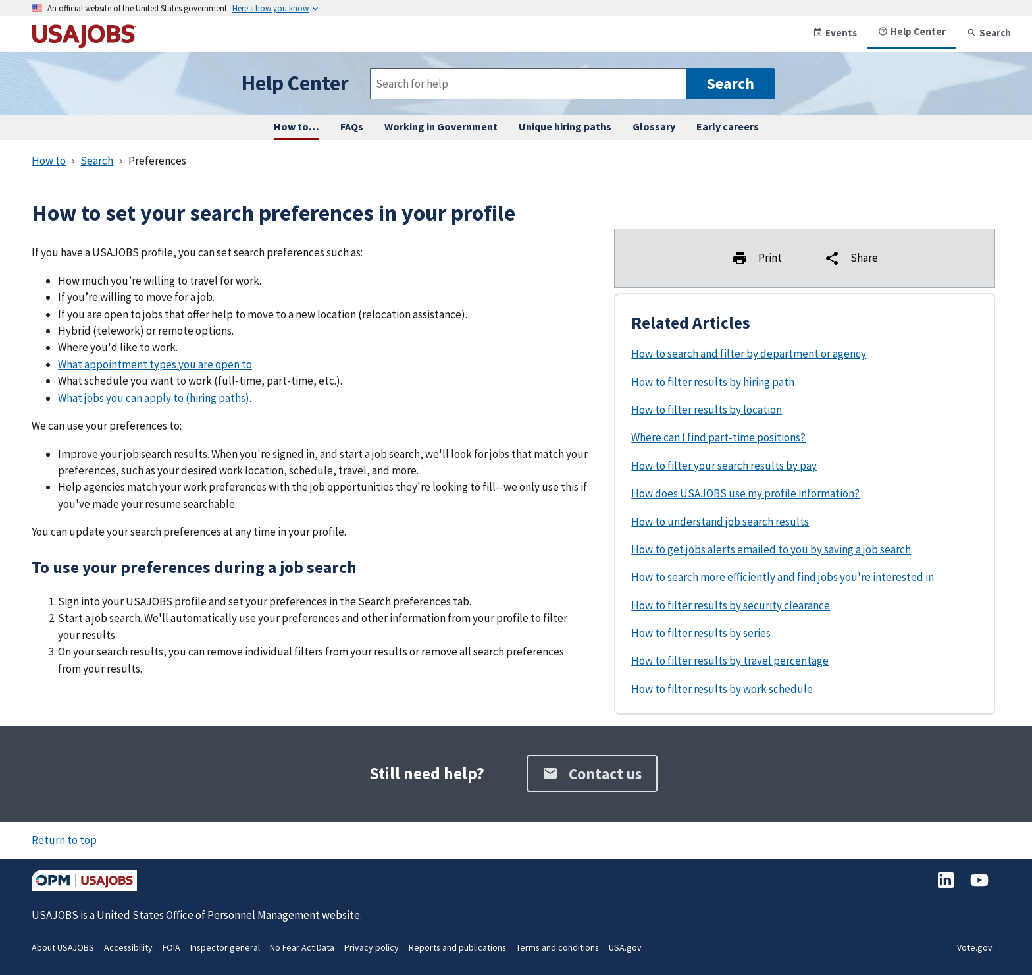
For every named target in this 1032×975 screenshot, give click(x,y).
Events (835, 32)
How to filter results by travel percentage (730, 661)
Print (757, 258)
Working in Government (441, 126)
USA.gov (625, 947)
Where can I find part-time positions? (718, 437)
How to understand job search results (720, 522)
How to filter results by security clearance (730, 605)
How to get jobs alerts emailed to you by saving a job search (771, 549)
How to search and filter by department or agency (748, 354)
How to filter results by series (701, 633)
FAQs (351, 126)
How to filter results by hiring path (712, 382)
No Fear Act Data (302, 947)
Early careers (727, 126)
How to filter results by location (706, 410)
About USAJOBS (63, 947)
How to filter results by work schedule (722, 689)
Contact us (592, 773)
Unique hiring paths (565, 126)
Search (989, 32)
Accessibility (128, 947)
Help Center (912, 31)
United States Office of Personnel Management (208, 915)
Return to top (64, 840)
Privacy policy (371, 947)
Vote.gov (975, 947)
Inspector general (225, 947)
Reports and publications (457, 947)
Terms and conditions (557, 947)
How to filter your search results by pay (724, 466)
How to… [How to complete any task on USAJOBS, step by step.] (296, 126)
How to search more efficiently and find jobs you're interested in (782, 577)
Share (851, 258)
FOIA (171, 947)
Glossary (653, 126)
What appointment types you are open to (155, 364)
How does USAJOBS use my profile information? (745, 493)
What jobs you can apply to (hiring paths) (153, 398)
